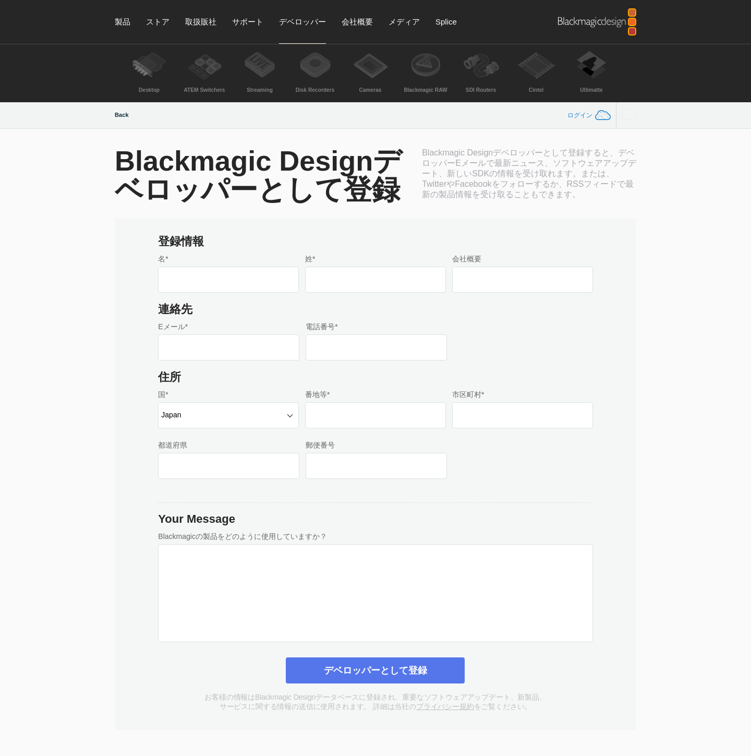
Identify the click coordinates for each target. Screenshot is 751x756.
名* (163, 259)
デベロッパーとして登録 (375, 670)
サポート (247, 21)
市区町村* (468, 394)
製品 (122, 21)
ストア (157, 21)
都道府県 (172, 445)
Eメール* (173, 326)
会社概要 (357, 21)
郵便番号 (320, 445)
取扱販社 (200, 21)
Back (122, 115)
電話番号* (321, 326)
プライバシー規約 (445, 706)
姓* (310, 259)
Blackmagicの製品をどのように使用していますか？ (242, 536)
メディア (404, 21)
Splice (446, 21)
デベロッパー (302, 21)
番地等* (317, 394)
